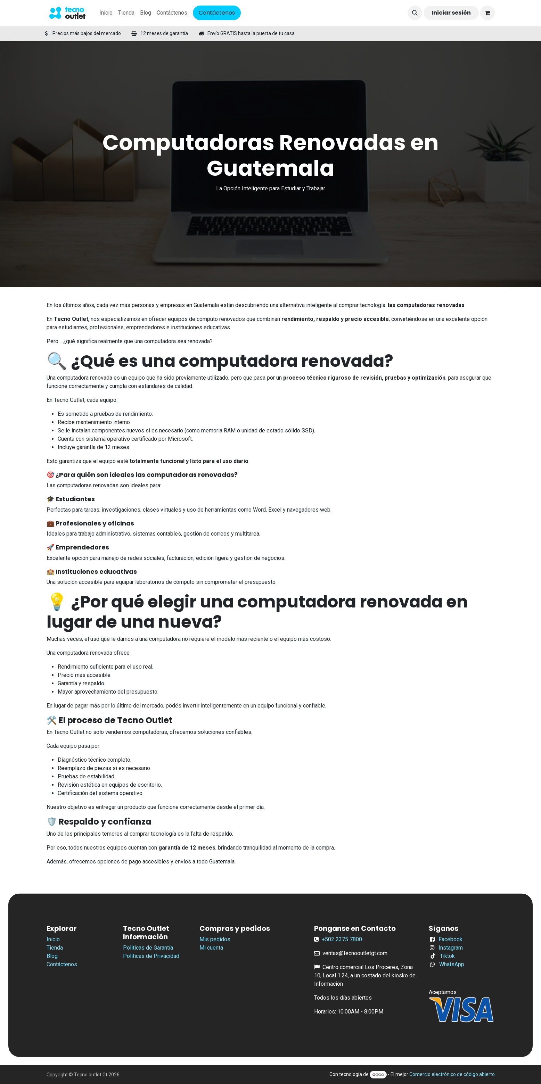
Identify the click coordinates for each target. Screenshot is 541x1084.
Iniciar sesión (451, 13)
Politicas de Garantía (148, 947)
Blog (52, 956)
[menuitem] (106, 13)
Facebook (450, 939)
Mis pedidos (214, 939)
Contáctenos (217, 13)
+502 (329, 939)
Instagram (450, 947)
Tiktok (447, 956)
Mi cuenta (211, 947)
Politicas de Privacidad (151, 956)
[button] (415, 13)
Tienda (55, 947)
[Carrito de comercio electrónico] (487, 13)
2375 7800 (349, 939)
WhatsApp (451, 964)
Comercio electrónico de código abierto (452, 1074)
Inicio (53, 939)
